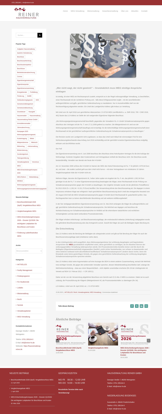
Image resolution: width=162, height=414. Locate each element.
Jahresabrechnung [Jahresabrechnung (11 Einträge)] (23, 127)
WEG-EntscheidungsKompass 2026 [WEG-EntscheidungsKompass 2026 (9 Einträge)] (27, 171)
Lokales (20, 288)
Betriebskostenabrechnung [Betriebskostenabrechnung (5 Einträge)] (26, 72)
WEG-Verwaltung (95, 292)
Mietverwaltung (22, 293)
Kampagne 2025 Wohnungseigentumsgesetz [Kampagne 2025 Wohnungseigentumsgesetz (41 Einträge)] (26, 133)
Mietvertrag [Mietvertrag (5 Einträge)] (21, 146)
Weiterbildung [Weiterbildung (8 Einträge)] (33, 177)
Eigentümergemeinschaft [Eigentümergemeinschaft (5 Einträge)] (25, 80)
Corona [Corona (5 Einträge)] (19, 76)
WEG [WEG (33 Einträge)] (19, 166)
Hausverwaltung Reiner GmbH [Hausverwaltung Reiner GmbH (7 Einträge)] (27, 119)
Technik (20, 305)
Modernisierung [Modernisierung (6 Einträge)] (22, 150)
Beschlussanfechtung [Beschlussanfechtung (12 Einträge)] (24, 61)
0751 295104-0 (27, 339)
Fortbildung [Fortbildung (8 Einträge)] (34, 92)
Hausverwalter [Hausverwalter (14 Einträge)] (22, 115)
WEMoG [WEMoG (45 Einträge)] (20, 181)
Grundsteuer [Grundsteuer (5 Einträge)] (21, 112)
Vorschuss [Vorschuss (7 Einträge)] (35, 162)
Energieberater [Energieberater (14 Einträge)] (22, 92)
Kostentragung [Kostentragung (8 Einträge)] (22, 138)
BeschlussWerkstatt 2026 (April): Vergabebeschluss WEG (32, 380)
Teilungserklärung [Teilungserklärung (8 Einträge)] (23, 158)
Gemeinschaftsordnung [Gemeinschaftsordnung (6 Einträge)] (25, 108)
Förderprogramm (23, 276)
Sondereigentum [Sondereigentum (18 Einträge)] (22, 154)
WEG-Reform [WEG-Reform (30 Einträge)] (21, 177)
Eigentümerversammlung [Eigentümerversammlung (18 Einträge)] (25, 88)
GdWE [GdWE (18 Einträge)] (29, 96)
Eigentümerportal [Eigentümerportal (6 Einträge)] (23, 84)
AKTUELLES (68, 292)
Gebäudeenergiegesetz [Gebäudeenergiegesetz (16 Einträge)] (25, 100)
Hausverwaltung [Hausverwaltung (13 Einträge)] (35, 115)
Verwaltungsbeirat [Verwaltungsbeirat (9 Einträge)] (23, 162)
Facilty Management (24, 270)
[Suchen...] (26, 35)
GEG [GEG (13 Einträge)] (37, 100)
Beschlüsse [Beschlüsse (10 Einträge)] (21, 68)
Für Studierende (23, 282)
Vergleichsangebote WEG (98, 348)
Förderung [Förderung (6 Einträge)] (20, 96)
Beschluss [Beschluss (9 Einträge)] (20, 57)
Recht (75, 292)
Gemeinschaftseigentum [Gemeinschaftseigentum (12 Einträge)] (25, 104)
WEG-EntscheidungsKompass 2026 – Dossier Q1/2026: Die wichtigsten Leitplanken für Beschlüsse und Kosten (31, 398)
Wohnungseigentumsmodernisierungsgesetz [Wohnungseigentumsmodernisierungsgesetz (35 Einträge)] (32, 189)
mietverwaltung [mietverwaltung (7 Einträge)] (33, 146)
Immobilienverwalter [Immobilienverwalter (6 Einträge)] (23, 123)
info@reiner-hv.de (28, 2)
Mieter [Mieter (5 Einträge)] (32, 138)
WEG (71, 245)
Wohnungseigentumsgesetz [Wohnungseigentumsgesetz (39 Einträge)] (26, 185)
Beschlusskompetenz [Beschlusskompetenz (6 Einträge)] (24, 65)
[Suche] (39, 35)
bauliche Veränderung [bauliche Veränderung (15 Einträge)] (24, 53)
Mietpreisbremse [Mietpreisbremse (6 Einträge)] (22, 142)
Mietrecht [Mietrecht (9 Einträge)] (34, 142)
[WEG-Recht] (103, 56)
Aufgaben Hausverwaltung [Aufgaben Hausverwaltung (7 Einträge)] (26, 49)
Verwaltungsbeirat (83, 292)
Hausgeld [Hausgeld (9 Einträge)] (32, 112)
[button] (57, 340)
